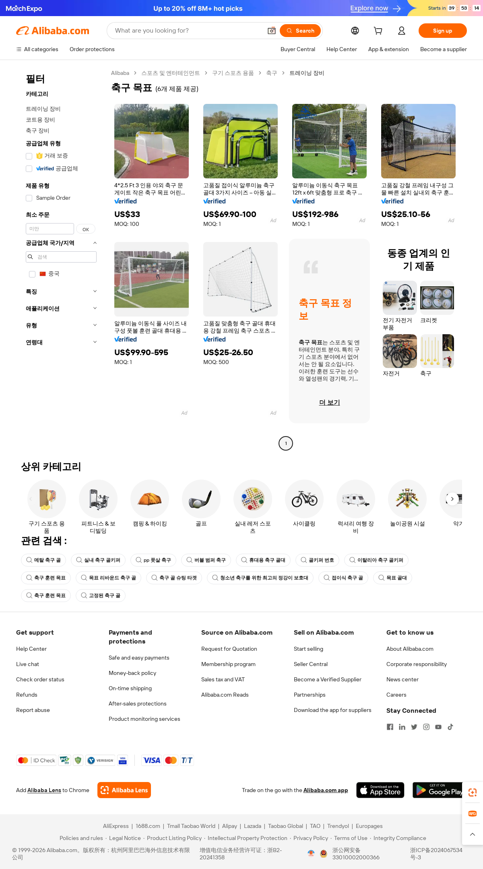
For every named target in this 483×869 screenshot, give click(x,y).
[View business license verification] (311, 854)
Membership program (228, 664)
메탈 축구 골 (43, 560)
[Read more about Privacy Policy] (309, 838)
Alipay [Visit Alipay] (229, 826)
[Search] (300, 30)
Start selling (308, 649)
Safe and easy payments (139, 657)
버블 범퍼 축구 (206, 560)
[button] (272, 30)
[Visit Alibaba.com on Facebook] (390, 726)
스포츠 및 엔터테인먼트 (170, 73)
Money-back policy (132, 673)
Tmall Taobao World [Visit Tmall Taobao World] (191, 826)
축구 (271, 73)
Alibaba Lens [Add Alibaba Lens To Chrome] (44, 790)
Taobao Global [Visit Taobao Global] (285, 826)
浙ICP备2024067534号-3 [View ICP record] (436, 854)
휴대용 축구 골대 (263, 560)
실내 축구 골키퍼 (98, 560)
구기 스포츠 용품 (233, 73)
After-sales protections (138, 703)
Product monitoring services (144, 719)
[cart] (380, 32)
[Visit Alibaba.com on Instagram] (426, 726)
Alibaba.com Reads (225, 694)
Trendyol (338, 826)
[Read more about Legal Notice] (123, 838)
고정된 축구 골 (100, 595)
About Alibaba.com (409, 649)
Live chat (27, 664)
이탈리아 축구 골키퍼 (376, 560)
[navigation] (61, 259)
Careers (396, 694)
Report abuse (33, 710)
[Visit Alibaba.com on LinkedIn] (402, 726)
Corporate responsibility (416, 664)
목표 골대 (392, 578)
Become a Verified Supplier (327, 679)
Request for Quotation (229, 649)
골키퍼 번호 (317, 560)
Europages (369, 826)
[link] (472, 792)
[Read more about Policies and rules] (80, 838)
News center (402, 679)
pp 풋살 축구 (153, 560)
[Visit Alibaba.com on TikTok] (450, 726)
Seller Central (311, 664)
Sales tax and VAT (223, 679)
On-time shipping (130, 688)
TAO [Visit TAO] (315, 826)
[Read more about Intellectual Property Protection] (245, 838)
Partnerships (310, 694)
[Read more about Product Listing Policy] (172, 838)
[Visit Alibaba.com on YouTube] (438, 726)
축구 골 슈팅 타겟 (174, 578)
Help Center (31, 649)
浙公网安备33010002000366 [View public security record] (356, 854)
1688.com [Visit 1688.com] (148, 826)
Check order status (40, 679)
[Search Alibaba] (187, 30)
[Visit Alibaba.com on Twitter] (414, 726)
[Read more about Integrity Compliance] (398, 838)
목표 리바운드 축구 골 (108, 578)
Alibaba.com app (325, 790)
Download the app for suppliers (333, 710)
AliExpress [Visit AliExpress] (116, 826)
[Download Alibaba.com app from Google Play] (440, 790)
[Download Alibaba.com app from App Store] (380, 790)
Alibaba (120, 73)
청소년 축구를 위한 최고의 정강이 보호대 (260, 578)
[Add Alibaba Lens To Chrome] (124, 790)
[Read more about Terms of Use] (348, 838)
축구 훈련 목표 (46, 578)
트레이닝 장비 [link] (306, 73)
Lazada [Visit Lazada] (252, 826)
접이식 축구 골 (343, 578)
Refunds (26, 694)
